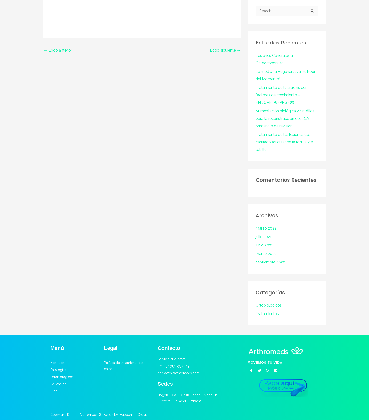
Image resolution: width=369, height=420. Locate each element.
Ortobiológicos (269, 305)
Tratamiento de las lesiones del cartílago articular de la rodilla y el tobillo (285, 142)
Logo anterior (58, 50)
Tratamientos (267, 313)
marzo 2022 (266, 228)
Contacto (169, 348)
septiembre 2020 (270, 262)
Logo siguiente (225, 50)
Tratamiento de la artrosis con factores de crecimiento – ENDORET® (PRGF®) (282, 95)
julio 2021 (264, 236)
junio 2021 (264, 245)
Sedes (165, 384)
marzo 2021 (266, 253)
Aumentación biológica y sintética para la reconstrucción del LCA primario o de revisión (285, 118)
